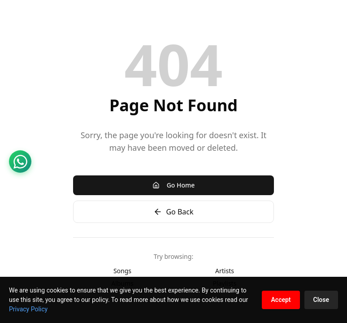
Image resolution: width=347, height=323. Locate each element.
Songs (122, 270)
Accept (281, 299)
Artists (224, 270)
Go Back (173, 212)
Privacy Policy (28, 309)
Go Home (173, 185)
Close (321, 299)
